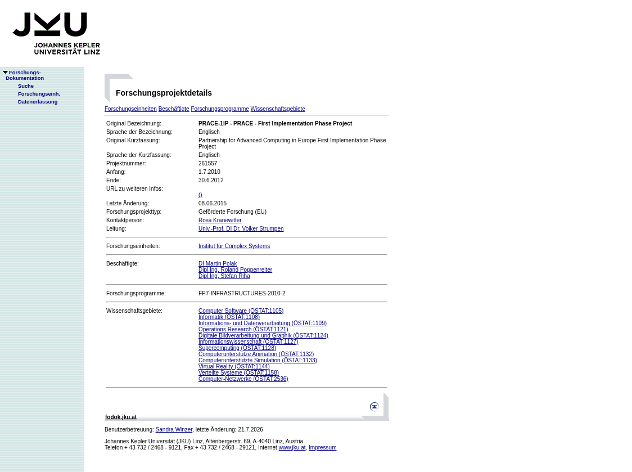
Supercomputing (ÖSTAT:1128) (237, 348)
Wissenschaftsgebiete (278, 109)
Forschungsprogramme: (136, 293)
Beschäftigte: (122, 263)
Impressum (322, 447)
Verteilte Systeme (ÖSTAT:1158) (238, 373)
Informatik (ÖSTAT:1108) (229, 317)
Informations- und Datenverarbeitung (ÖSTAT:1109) (262, 323)
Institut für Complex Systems (234, 246)
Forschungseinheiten (131, 109)
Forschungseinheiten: (133, 246)
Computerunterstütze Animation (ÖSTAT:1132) (256, 354)
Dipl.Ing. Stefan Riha (224, 276)
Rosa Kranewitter (220, 220)
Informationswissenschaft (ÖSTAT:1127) (248, 342)
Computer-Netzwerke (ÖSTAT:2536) (243, 379)
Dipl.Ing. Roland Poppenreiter (235, 270)
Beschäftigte (174, 109)
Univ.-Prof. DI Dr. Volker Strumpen (241, 229)
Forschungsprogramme (220, 109)
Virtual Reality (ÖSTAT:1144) (234, 366)
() (200, 195)
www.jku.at (292, 447)
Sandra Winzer (174, 429)
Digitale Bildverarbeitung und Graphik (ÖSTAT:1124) (263, 335)
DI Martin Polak (217, 263)
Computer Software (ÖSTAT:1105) (240, 311)
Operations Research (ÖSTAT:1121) (243, 329)
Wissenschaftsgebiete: (134, 311)
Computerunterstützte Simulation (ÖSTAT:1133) (257, 360)
